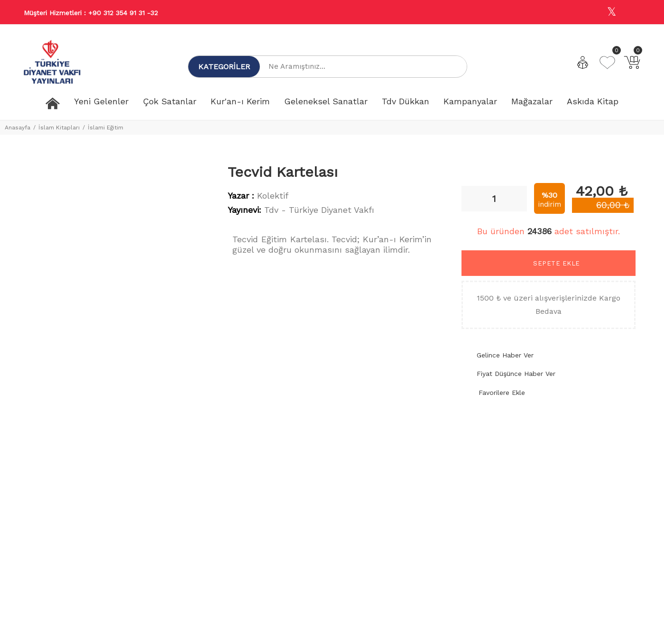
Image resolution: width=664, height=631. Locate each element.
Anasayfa (17, 127)
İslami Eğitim (105, 127)
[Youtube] (632, 12)
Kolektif (272, 196)
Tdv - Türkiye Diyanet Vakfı (319, 210)
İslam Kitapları (59, 127)
